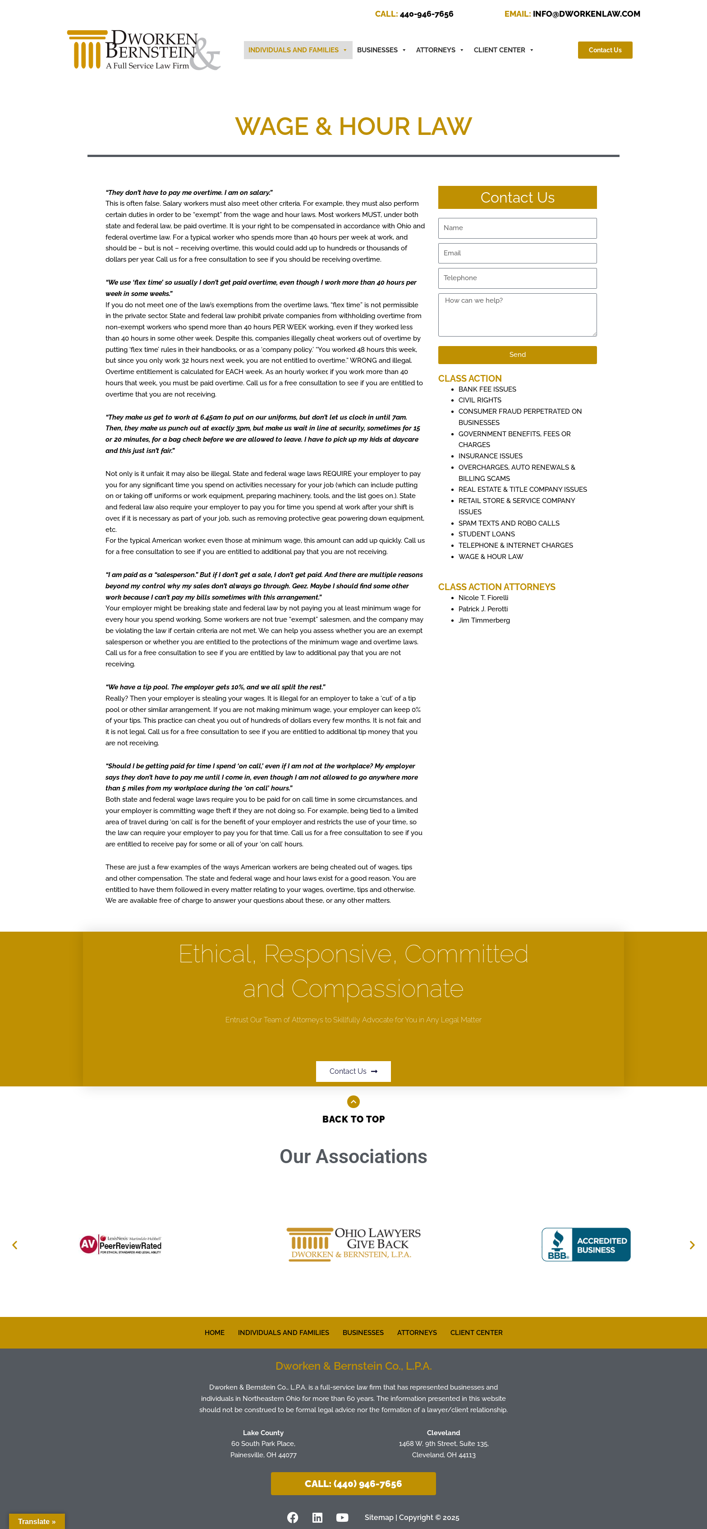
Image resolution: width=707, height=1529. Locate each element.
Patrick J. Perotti (483, 609)
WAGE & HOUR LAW (491, 557)
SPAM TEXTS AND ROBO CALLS (509, 523)
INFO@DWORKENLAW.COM (572, 13)
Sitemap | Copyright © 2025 (412, 1517)
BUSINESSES (382, 50)
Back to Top (353, 1119)
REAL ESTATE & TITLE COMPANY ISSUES (523, 489)
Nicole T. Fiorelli (483, 598)
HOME (215, 1333)
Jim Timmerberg (484, 620)
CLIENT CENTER (504, 50)
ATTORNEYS (440, 50)
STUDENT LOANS (487, 534)
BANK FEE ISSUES (487, 389)
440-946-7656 (414, 13)
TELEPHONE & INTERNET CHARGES (516, 545)
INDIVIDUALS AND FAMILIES (283, 1333)
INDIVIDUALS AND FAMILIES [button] (298, 50)
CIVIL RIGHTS (480, 400)
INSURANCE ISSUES (491, 456)
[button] (14, 1245)
